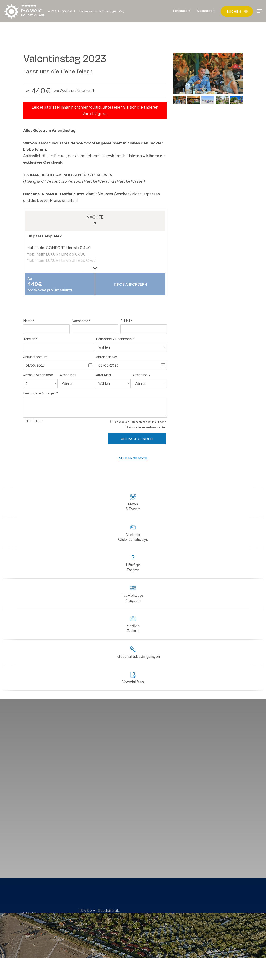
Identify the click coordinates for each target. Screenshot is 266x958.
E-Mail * (126, 321)
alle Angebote (133, 459)
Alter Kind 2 (104, 375)
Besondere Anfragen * (40, 393)
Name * (28, 321)
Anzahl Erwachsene (38, 375)
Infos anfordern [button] (130, 284)
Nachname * (81, 321)
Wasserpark (206, 10)
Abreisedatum (107, 357)
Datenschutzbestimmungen (147, 422)
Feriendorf (182, 10)
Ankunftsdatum (35, 357)
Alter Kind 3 (141, 375)
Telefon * (30, 339)
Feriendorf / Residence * (115, 339)
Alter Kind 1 (68, 375)
